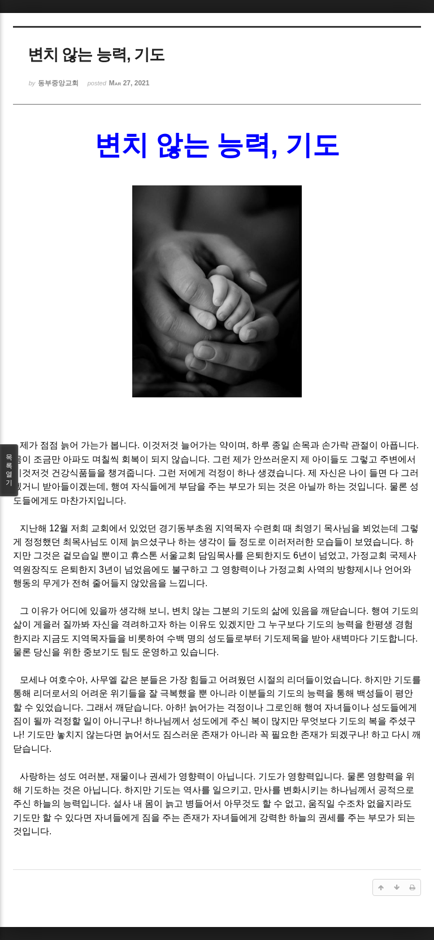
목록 (9, 470)
